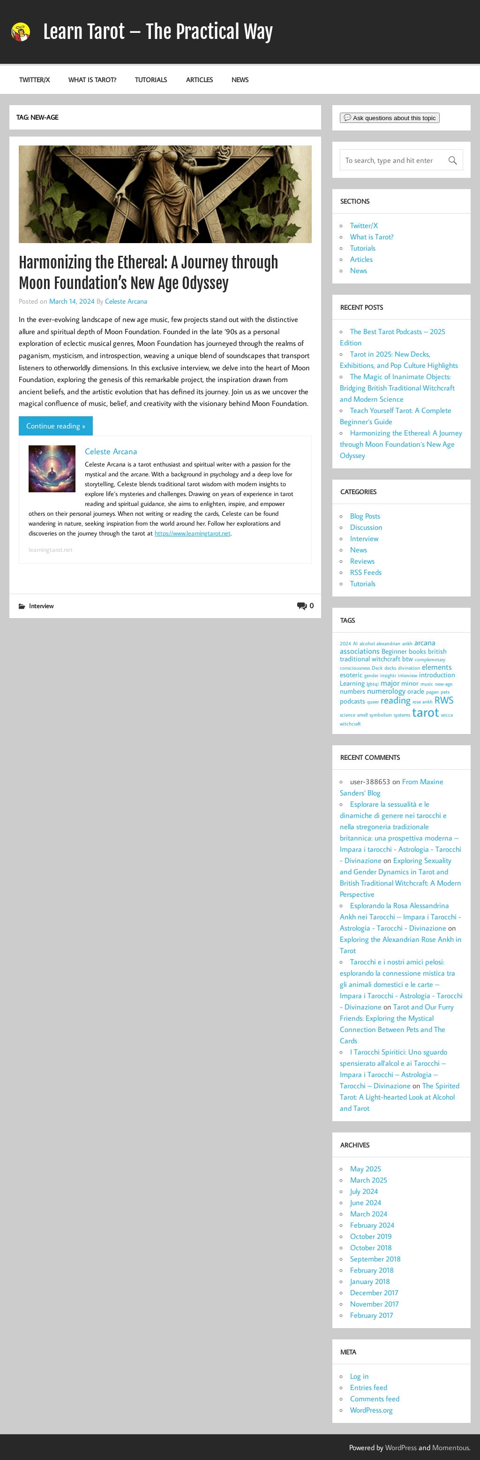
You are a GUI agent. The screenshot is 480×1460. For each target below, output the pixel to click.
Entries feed (368, 1387)
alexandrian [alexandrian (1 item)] (388, 643)
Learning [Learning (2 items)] (352, 683)
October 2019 (371, 1236)
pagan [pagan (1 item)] (432, 691)
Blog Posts (365, 515)
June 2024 (365, 1202)
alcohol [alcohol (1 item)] (367, 643)
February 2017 (371, 1315)
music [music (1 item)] (426, 683)
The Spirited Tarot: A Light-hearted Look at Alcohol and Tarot (399, 1097)
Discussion (366, 527)
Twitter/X (34, 79)
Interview (41, 605)
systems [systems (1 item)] (402, 714)
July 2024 (364, 1191)
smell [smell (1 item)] (362, 714)
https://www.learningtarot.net (193, 533)
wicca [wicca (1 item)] (447, 714)
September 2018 (375, 1258)
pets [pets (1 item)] (445, 691)
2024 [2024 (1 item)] (345, 643)
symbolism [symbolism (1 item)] (380, 714)
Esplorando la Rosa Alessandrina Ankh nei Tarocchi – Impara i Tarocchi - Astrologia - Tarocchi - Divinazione (400, 917)
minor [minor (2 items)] (410, 683)
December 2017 (374, 1292)
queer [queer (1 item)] (373, 701)
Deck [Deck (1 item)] (377, 668)
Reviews (362, 561)
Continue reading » (55, 425)
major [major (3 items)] (390, 682)
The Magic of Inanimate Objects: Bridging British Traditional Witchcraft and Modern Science (397, 388)
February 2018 (372, 1270)
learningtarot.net (51, 549)
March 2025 (368, 1180)
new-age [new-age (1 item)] (443, 683)
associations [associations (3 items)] (360, 650)
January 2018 (370, 1281)
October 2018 (371, 1247)
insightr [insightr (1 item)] (388, 675)
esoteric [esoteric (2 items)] (351, 674)
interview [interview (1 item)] (407, 675)
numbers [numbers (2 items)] (352, 691)
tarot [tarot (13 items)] (425, 711)
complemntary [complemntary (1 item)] (430, 659)
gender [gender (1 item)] (371, 675)
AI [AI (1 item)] (355, 643)
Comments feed (374, 1398)
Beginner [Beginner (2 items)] (394, 651)
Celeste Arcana (126, 301)
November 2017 (374, 1303)
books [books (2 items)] (417, 651)
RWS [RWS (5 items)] (444, 699)
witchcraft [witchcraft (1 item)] (350, 723)
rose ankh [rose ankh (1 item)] (422, 701)
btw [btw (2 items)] (407, 658)
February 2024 (372, 1225)
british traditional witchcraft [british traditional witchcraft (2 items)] (393, 655)
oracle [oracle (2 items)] (415, 691)
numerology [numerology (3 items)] (386, 690)
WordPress (401, 1447)
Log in (359, 1376)
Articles (199, 79)
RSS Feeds (366, 572)
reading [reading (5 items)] (396, 699)
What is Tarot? (92, 79)
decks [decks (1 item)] (390, 668)
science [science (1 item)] (347, 714)
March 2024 (368, 1213)
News (240, 79)
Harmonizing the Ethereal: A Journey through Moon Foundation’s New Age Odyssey (401, 444)
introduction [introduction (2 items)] (437, 674)
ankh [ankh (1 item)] (407, 643)
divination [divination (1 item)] (409, 668)
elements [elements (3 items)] (437, 666)
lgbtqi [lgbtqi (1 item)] (373, 683)
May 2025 (365, 1168)
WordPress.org (371, 1409)
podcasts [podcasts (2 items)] (352, 700)
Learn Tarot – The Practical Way (158, 32)
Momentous (450, 1447)
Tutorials (151, 79)
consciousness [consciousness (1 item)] (355, 668)
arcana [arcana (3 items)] (424, 642)
